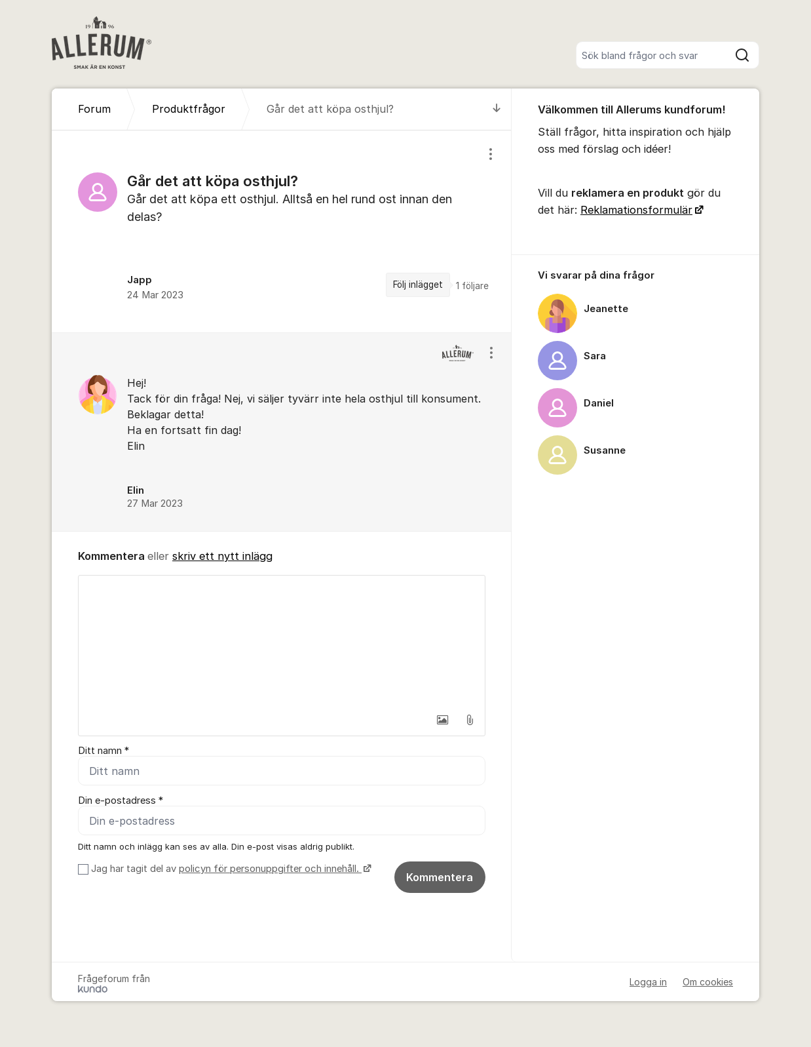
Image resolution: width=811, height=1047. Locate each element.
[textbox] (282, 641)
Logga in (648, 981)
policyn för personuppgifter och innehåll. (270, 869)
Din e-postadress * (120, 800)
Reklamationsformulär (636, 209)
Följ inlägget (418, 284)
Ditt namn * (103, 751)
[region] (282, 231)
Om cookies (708, 981)
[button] (442, 720)
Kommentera (439, 877)
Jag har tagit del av (229, 869)
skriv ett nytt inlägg (222, 556)
